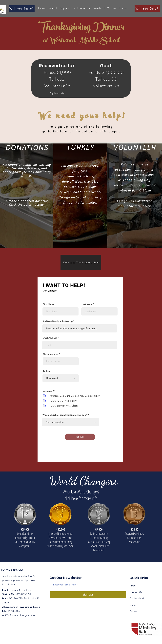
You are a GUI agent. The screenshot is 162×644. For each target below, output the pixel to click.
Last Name (87, 304)
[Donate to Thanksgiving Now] (81, 262)
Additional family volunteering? (58, 321)
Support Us (136, 592)
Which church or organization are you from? (64, 415)
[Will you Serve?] (22, 8)
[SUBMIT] (80, 437)
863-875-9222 (24, 594)
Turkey (46, 371)
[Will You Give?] (147, 8)
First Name (48, 304)
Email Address (49, 338)
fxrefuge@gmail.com (21, 590)
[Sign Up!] (88, 594)
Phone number (50, 354)
